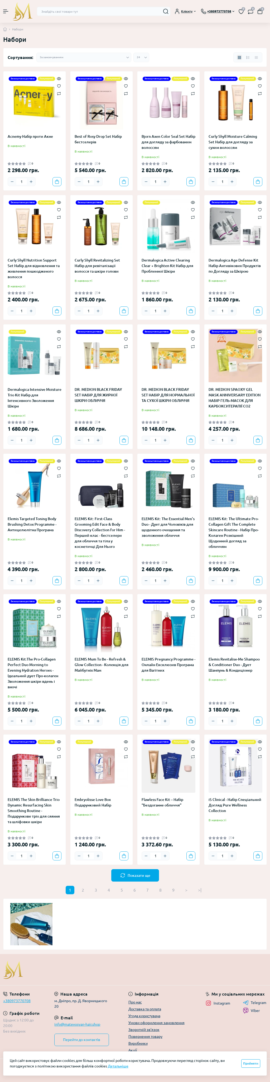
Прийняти (250, 1063)
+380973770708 (17, 1001)
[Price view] (256, 57)
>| (199, 890)
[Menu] (5, 11)
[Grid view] (239, 57)
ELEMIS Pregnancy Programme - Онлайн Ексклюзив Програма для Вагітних (168, 664)
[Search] (165, 11)
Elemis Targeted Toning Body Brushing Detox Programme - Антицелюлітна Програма (32, 524)
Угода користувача (144, 1016)
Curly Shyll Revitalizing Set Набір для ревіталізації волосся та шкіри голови (97, 265)
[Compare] (59, 93)
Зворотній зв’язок (144, 1030)
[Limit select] (141, 57)
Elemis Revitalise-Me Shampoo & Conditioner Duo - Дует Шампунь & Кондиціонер (234, 664)
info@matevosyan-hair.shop (77, 1024)
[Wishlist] (59, 86)
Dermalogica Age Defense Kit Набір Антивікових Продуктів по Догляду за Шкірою (235, 265)
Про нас (135, 1002)
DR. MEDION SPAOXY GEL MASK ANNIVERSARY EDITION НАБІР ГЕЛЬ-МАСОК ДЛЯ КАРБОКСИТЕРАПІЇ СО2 (235, 397)
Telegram (254, 1002)
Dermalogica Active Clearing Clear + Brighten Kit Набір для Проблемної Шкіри (167, 265)
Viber (251, 1011)
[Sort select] (83, 57)
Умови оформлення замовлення (156, 1023)
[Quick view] (59, 78)
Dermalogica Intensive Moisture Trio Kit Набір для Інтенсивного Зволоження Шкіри (34, 397)
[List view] (247, 57)
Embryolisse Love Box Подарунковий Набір (93, 802)
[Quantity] (21, 181)
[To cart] (56, 181)
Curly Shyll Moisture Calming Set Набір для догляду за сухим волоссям (233, 142)
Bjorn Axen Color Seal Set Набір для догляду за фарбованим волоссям (168, 142)
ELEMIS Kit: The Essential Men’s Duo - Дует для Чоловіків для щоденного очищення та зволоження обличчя (168, 527)
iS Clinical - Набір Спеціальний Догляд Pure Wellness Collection (235, 805)
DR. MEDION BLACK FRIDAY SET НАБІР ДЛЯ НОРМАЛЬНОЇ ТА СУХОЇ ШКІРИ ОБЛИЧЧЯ (168, 395)
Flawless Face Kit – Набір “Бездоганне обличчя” (162, 802)
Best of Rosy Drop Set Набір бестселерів (98, 139)
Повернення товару (145, 1036)
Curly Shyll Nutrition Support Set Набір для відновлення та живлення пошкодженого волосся (34, 268)
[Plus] (31, 181)
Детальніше (118, 1066)
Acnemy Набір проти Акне (30, 136)
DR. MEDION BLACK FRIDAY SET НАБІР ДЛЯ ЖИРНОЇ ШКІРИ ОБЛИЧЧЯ (98, 395)
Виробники (138, 1043)
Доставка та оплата (144, 1009)
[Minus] (12, 181)
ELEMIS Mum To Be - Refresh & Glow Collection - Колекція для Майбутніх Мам (101, 664)
